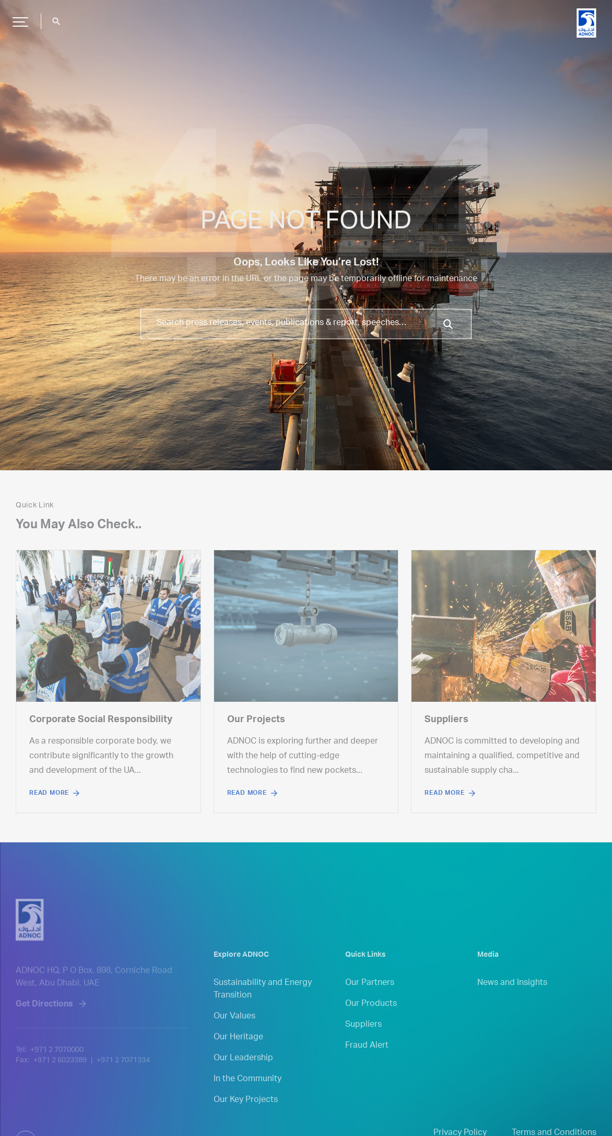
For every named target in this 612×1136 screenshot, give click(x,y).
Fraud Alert (367, 1059)
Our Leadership (243, 1072)
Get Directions (44, 1027)
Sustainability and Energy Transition (263, 1002)
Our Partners (369, 996)
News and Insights (512, 996)
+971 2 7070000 (57, 1072)
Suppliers (363, 1038)
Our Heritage (238, 1051)
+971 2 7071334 (123, 1083)
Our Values (234, 1030)
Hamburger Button (19, 17)
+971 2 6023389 (60, 1083)
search (56, 21)
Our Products (371, 1017)
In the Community (247, 1092)
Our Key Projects (246, 1113)
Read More (49, 793)
